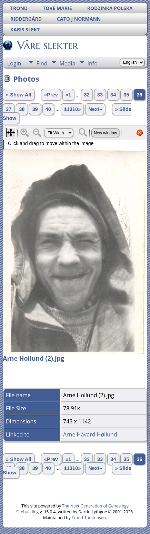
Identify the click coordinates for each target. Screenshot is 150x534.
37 (8, 109)
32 (87, 94)
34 (113, 94)
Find (42, 63)
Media (67, 63)
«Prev (51, 94)
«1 (68, 94)
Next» (95, 109)
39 (35, 109)
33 (100, 94)
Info (93, 63)
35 (126, 94)
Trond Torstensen (89, 518)
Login (14, 63)
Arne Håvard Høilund (90, 434)
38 (21, 109)
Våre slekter (47, 45)
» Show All (18, 94)
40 (48, 109)
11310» (72, 109)
